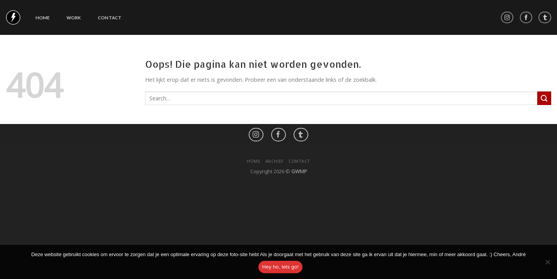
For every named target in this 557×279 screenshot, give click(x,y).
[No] (547, 264)
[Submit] (544, 98)
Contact (110, 17)
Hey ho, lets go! (280, 267)
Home (43, 17)
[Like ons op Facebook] (526, 17)
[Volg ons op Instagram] (507, 17)
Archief (274, 161)
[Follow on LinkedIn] (544, 17)
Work (74, 17)
